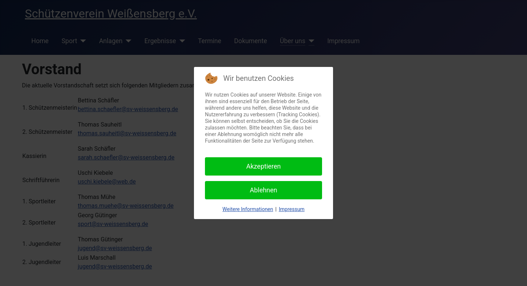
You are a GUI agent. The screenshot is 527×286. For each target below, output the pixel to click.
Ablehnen (263, 190)
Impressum (291, 209)
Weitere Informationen (248, 209)
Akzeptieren (263, 166)
